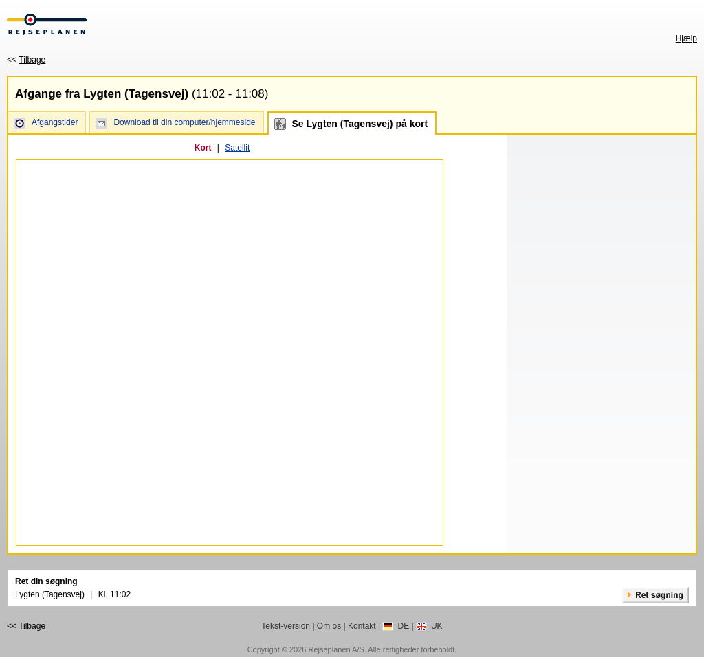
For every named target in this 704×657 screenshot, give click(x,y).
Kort (203, 148)
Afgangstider (55, 122)
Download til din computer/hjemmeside (184, 122)
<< (26, 60)
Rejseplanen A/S (336, 649)
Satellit (237, 148)
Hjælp (686, 38)
